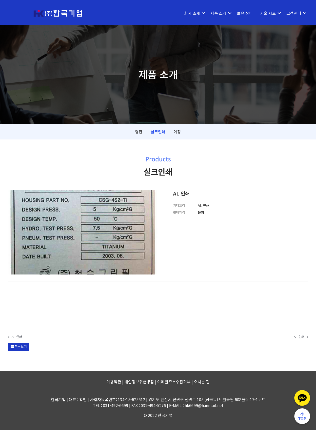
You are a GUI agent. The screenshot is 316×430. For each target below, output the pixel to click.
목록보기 (19, 346)
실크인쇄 (158, 132)
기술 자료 (268, 13)
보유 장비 (245, 13)
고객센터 (293, 13)
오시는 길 (202, 382)
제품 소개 (218, 13)
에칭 (177, 132)
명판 (138, 132)
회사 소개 (192, 13)
